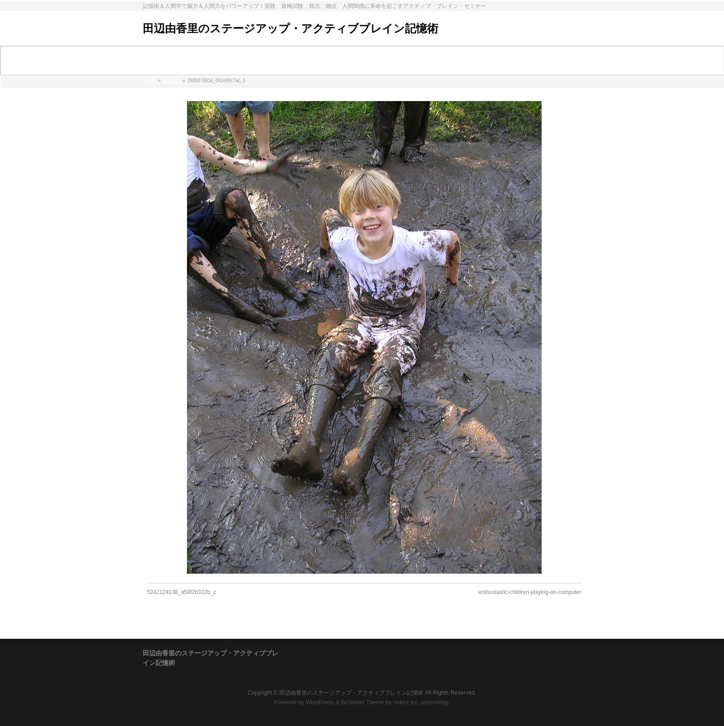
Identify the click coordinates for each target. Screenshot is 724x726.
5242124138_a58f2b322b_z (181, 592)
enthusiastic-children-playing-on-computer (529, 592)
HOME (150, 80)
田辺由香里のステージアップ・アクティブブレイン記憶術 (290, 28)
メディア (172, 80)
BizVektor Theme (362, 702)
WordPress (320, 702)
